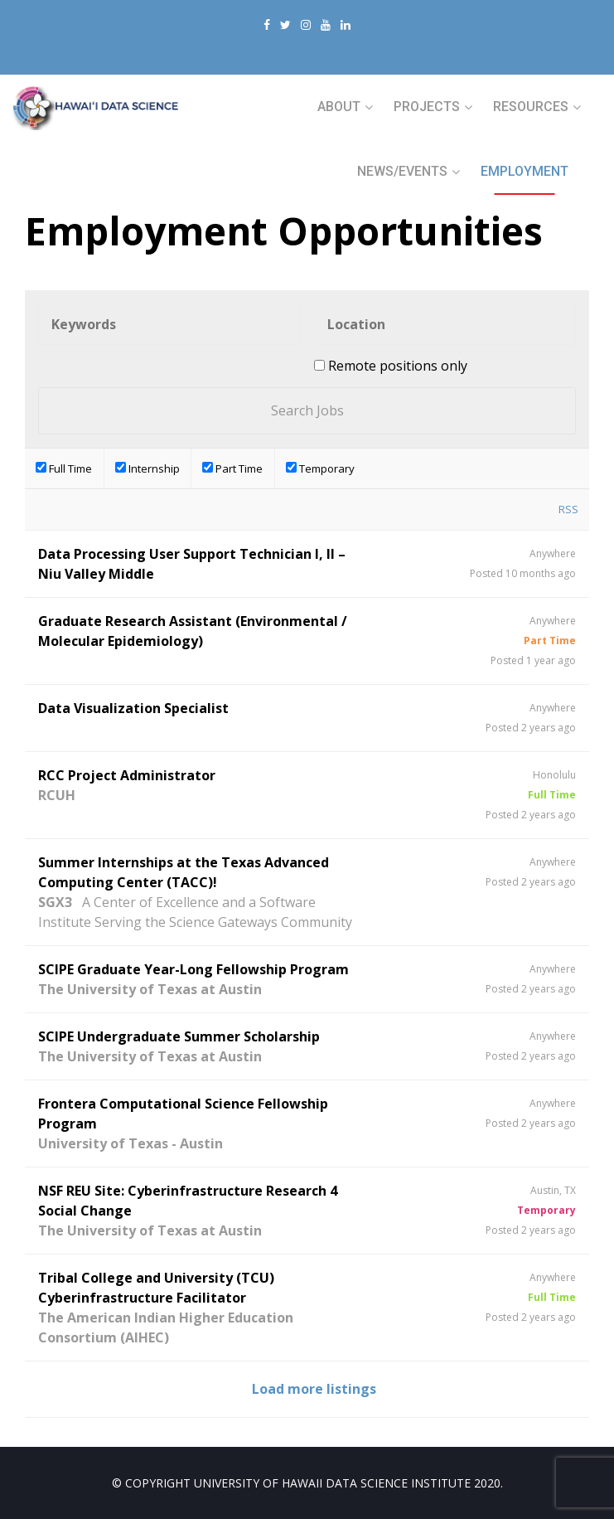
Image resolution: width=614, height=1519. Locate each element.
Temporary (320, 468)
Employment (524, 171)
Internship (147, 468)
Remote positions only (397, 366)
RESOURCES (530, 106)
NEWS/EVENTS (402, 171)
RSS (568, 509)
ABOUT (338, 106)
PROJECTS (427, 106)
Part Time (232, 468)
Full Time (64, 468)
